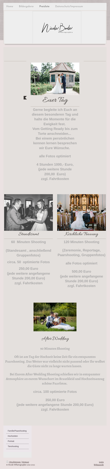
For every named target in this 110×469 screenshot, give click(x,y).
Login (101, 461)
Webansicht (99, 464)
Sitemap (25, 461)
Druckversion (13, 461)
